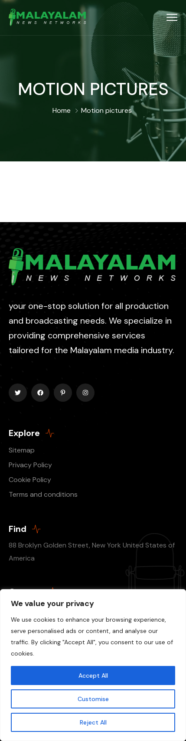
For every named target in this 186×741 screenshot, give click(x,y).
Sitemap (22, 450)
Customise (93, 699)
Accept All (93, 675)
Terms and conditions (43, 494)
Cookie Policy (30, 479)
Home (61, 110)
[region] (93, 665)
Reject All (93, 722)
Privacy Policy (30, 464)
